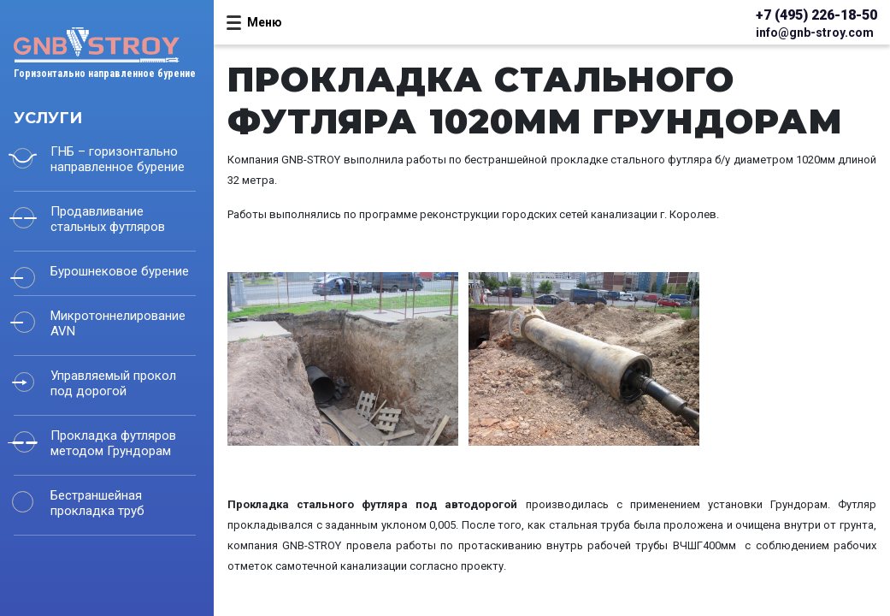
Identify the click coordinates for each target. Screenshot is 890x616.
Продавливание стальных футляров (107, 219)
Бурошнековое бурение (119, 271)
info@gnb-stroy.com (815, 32)
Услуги (48, 118)
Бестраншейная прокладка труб (97, 503)
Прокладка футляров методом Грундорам (113, 443)
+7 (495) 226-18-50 (816, 15)
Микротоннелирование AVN (118, 323)
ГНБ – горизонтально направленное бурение (117, 159)
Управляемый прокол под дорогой (113, 383)
